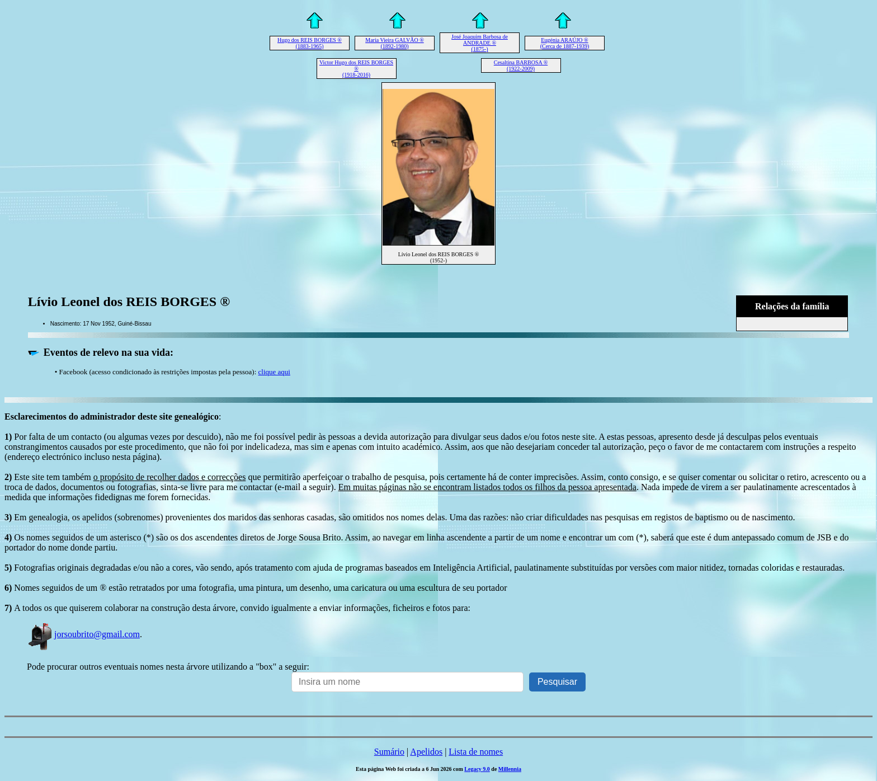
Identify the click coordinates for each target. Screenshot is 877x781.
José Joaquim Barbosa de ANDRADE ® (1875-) (479, 43)
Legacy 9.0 (477, 769)
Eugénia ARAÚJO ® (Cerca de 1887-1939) (565, 43)
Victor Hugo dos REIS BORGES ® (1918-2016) (356, 68)
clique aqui (274, 372)
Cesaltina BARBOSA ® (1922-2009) (521, 65)
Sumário (389, 751)
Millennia (509, 769)
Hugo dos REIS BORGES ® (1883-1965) (309, 43)
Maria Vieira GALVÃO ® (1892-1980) (394, 43)
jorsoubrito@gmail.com (83, 634)
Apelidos (426, 751)
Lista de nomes (476, 751)
